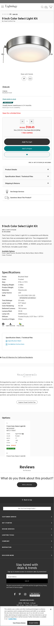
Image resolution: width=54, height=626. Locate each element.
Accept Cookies (33, 623)
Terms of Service (14, 587)
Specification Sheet (14, 341)
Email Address (12, 577)
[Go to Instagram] (25, 594)
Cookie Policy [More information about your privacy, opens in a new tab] (12, 619)
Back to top (27, 500)
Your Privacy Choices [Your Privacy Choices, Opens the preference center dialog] (19, 623)
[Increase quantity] (31, 121)
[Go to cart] (51, 6)
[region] (27, 616)
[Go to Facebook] (15, 594)
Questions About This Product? (20, 198)
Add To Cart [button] (27, 142)
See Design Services (17, 192)
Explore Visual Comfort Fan (27, 402)
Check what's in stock (9, 99)
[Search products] (42, 7)
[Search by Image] (46, 7)
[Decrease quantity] (22, 121)
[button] (2, 7)
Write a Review (27, 485)
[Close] (51, 609)
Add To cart (11, 448)
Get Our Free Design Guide (27, 508)
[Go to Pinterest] (23, 81)
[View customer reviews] (34, 595)
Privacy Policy (42, 585)
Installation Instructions (16, 344)
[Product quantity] (27, 121)
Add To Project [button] (27, 149)
